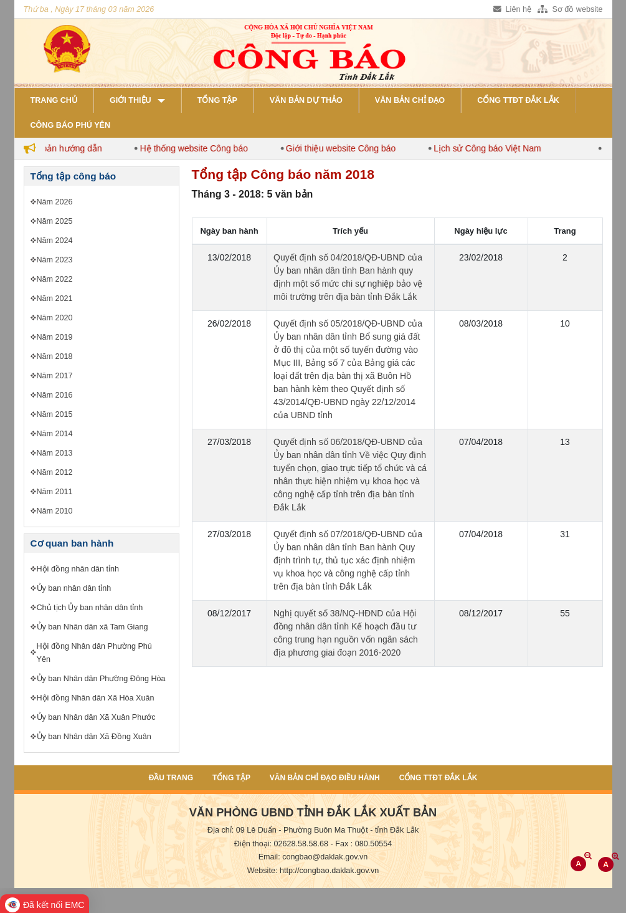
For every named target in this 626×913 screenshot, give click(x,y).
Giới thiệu (130, 100)
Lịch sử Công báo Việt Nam (492, 148)
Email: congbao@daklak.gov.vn (313, 857)
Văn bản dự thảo (306, 100)
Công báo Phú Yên (71, 125)
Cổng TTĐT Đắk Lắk (518, 100)
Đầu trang (171, 777)
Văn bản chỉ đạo (410, 100)
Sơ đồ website (570, 9)
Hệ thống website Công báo (199, 148)
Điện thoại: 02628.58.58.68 (281, 843)
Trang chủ (54, 100)
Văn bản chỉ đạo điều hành (325, 777)
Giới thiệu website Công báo (346, 148)
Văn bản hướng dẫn (68, 148)
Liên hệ (512, 9)
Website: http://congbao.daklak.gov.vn (313, 870)
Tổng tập (217, 100)
